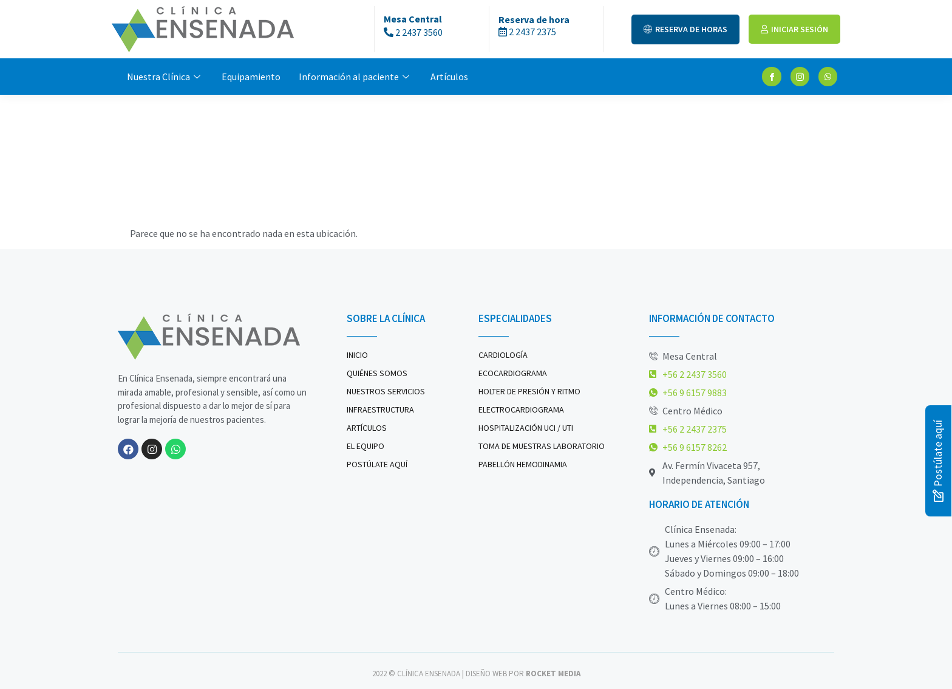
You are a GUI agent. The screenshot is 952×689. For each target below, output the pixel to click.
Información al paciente (355, 76)
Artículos (449, 76)
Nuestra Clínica (165, 76)
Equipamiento (251, 76)
